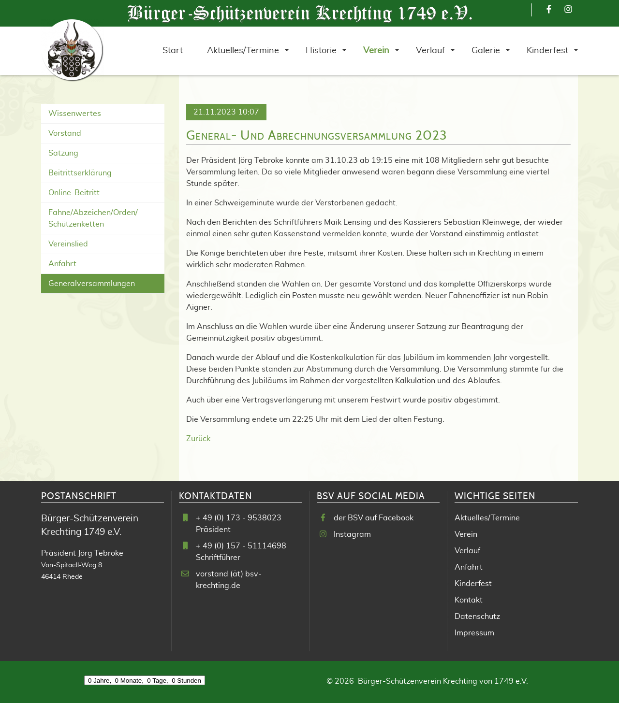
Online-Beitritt (74, 193)
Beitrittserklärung (80, 173)
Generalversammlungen (91, 283)
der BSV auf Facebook (373, 518)
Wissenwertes (74, 113)
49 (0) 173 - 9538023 (242, 518)
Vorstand (64, 133)
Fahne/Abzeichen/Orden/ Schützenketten (93, 218)
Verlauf (467, 551)
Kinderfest (473, 584)
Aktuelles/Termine (487, 518)
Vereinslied (68, 244)
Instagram (352, 534)
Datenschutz (477, 616)
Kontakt (469, 600)
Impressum (474, 633)
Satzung (63, 153)
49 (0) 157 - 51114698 (244, 546)
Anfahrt (62, 264)
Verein (466, 534)
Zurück (198, 439)
